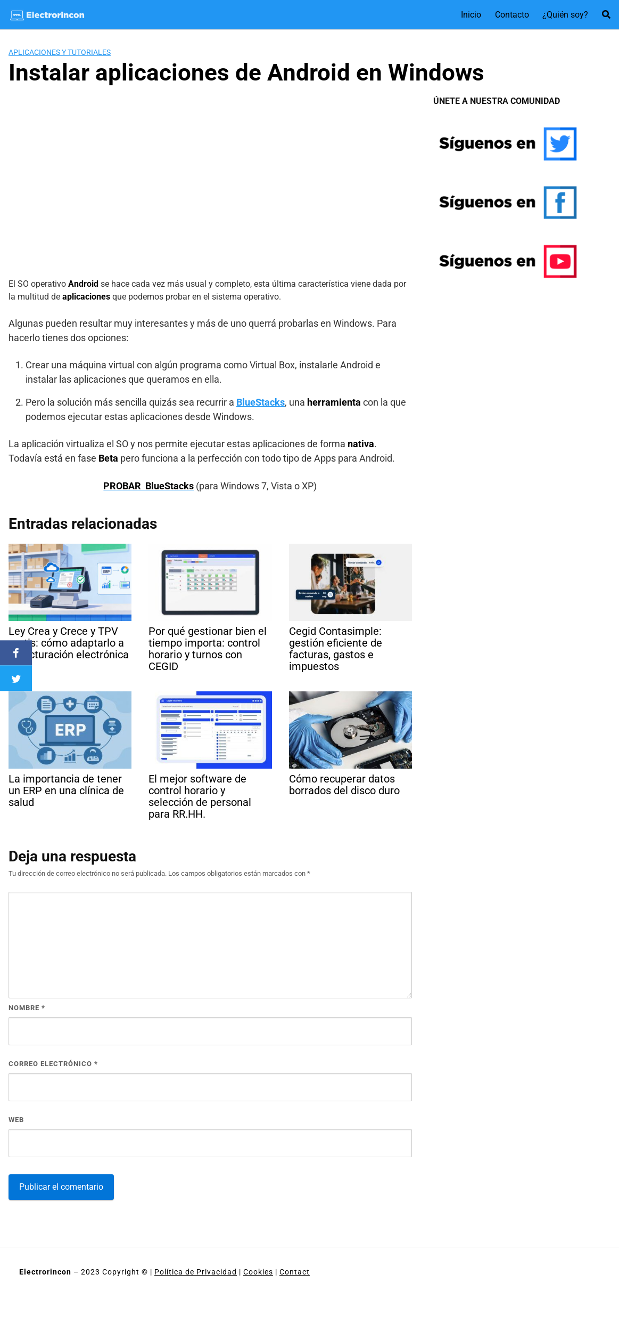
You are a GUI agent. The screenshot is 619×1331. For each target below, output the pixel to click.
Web (16, 1120)
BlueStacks (260, 402)
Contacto (512, 15)
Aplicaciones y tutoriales (60, 52)
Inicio (471, 15)
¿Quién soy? (565, 15)
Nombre (27, 1008)
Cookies (258, 1272)
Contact (294, 1272)
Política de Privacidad (195, 1272)
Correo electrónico (53, 1064)
